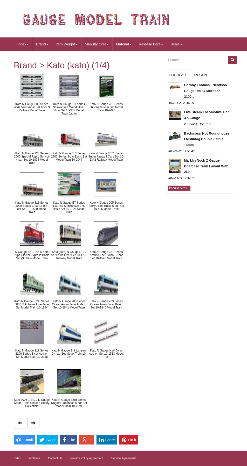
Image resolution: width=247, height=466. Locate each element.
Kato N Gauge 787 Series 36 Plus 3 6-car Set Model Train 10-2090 (106, 107)
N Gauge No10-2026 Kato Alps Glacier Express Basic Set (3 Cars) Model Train (31, 255)
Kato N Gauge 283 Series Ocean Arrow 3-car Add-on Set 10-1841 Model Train (69, 304)
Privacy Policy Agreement (86, 458)
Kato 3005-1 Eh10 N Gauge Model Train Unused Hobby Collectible (32, 403)
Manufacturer (97, 44)
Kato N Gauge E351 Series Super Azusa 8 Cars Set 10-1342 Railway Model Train (106, 156)
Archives (34, 458)
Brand (42, 44)
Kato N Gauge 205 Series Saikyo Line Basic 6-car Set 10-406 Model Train (106, 206)
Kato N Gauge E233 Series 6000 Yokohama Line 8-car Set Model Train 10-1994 (31, 304)
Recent (201, 75)
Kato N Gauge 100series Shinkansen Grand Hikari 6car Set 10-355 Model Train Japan (69, 108)
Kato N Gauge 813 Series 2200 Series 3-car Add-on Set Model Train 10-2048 (31, 353)
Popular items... (179, 188)
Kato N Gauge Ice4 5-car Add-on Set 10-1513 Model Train (106, 353)
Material (123, 44)
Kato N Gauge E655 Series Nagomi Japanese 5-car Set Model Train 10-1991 (69, 403)
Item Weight (66, 44)
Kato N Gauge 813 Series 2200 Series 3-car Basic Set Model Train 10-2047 (69, 156)
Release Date (151, 44)
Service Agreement (123, 458)
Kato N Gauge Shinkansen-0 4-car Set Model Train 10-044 (69, 353)
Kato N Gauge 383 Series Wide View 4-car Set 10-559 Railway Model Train (32, 107)
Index (23, 44)
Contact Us (55, 458)
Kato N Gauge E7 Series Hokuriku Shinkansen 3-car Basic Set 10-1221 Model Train (69, 207)
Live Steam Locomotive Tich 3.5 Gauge (207, 115)
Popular (177, 75)
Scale (176, 44)
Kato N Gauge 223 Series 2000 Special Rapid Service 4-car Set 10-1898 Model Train (31, 158)
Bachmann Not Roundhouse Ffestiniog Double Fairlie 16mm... (206, 139)
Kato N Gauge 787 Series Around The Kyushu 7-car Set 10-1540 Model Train (106, 255)
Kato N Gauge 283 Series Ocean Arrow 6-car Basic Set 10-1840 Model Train (106, 304)
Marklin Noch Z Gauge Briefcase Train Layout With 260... (206, 166)
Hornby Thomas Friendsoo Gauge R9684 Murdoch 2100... (205, 91)
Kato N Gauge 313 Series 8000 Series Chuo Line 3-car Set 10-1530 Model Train (31, 207)
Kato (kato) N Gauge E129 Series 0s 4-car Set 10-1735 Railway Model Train (69, 255)
